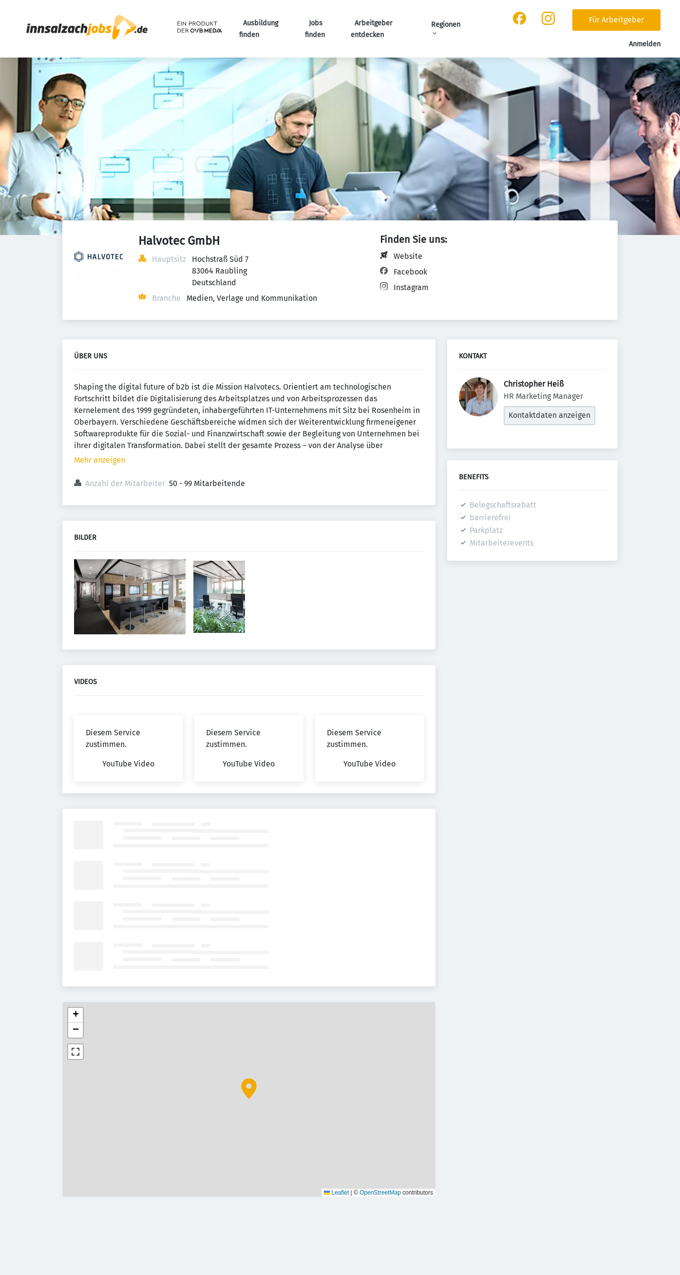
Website (408, 256)
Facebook (410, 271)
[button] (249, 1088)
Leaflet (336, 1192)
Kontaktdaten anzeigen (549, 415)
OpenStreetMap (380, 1192)
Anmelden (645, 44)
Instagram (411, 287)
